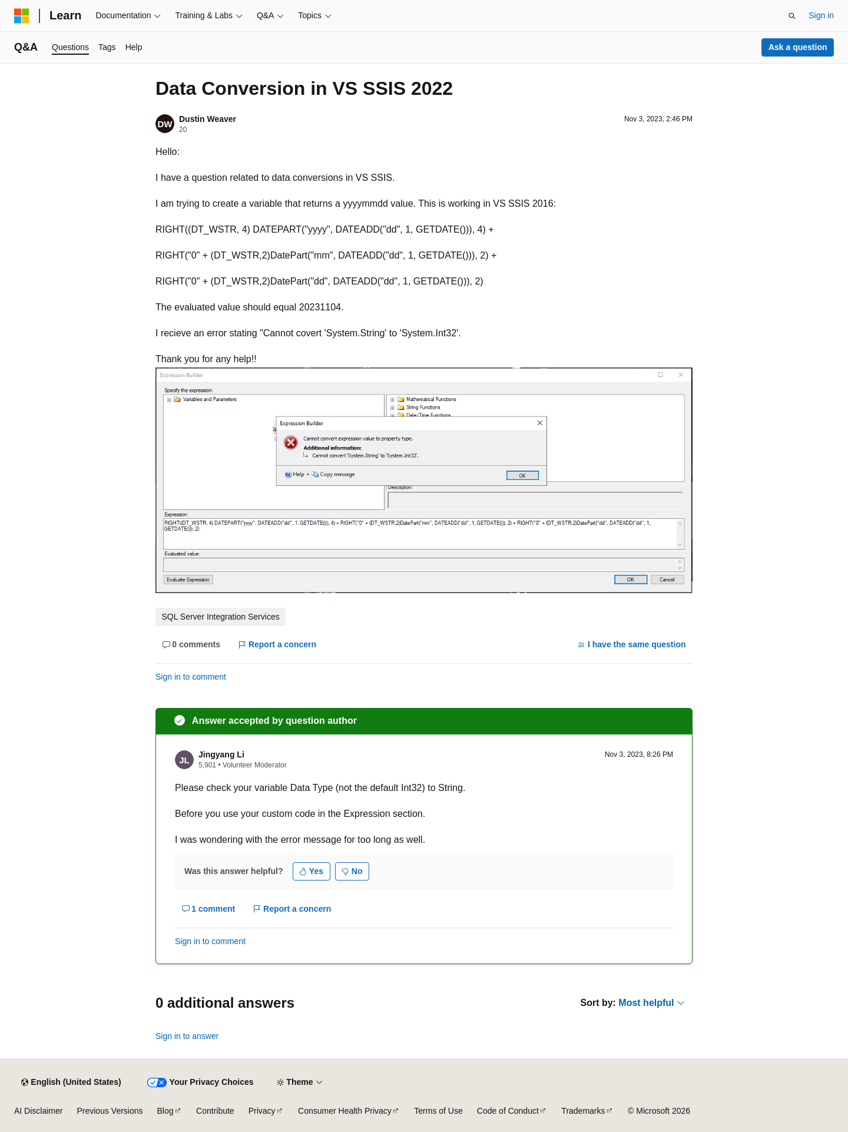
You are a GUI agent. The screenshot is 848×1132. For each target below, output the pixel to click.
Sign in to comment (190, 676)
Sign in (821, 15)
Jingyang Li (221, 754)
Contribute (215, 1111)
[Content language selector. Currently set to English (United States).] (71, 1082)
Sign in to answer (186, 1036)
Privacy (262, 1111)
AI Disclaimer (38, 1111)
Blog (165, 1111)
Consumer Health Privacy (345, 1111)
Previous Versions (110, 1111)
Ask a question (797, 47)
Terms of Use (438, 1111)
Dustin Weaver (207, 119)
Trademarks (583, 1111)
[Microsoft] (21, 16)
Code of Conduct (508, 1111)
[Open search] (792, 16)
